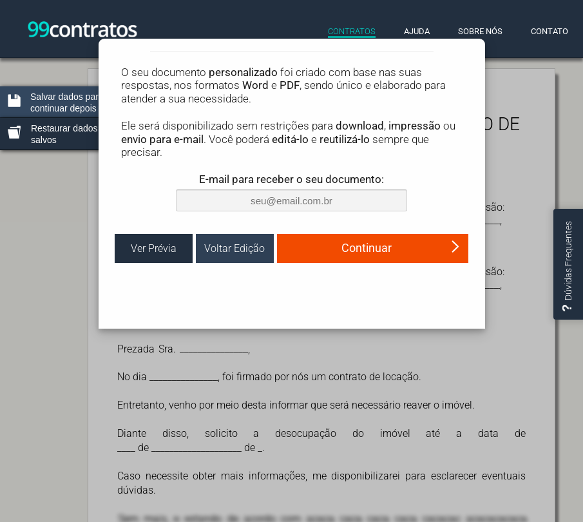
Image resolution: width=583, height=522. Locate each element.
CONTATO (549, 31)
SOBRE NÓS (480, 31)
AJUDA (417, 31)
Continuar (401, 354)
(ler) (391, 333)
